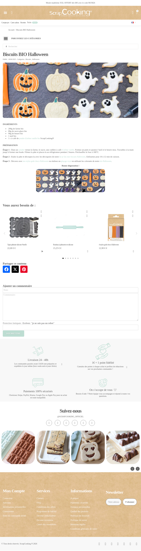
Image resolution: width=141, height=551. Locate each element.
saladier (22, 150)
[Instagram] (49, 423)
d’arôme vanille (68, 150)
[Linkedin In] (92, 423)
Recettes (23, 23)
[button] (5, 12)
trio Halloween (105, 162)
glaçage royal (66, 162)
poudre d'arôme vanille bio (29, 139)
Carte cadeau (15, 23)
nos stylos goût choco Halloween (35, 162)
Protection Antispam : (28, 323)
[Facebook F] (58, 423)
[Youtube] (75, 423)
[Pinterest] (83, 423)
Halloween (35, 60)
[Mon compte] (132, 13)
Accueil (11, 30)
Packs (29, 23)
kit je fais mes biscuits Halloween (72, 157)
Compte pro (5, 23)
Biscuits (28, 60)
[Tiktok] (66, 423)
